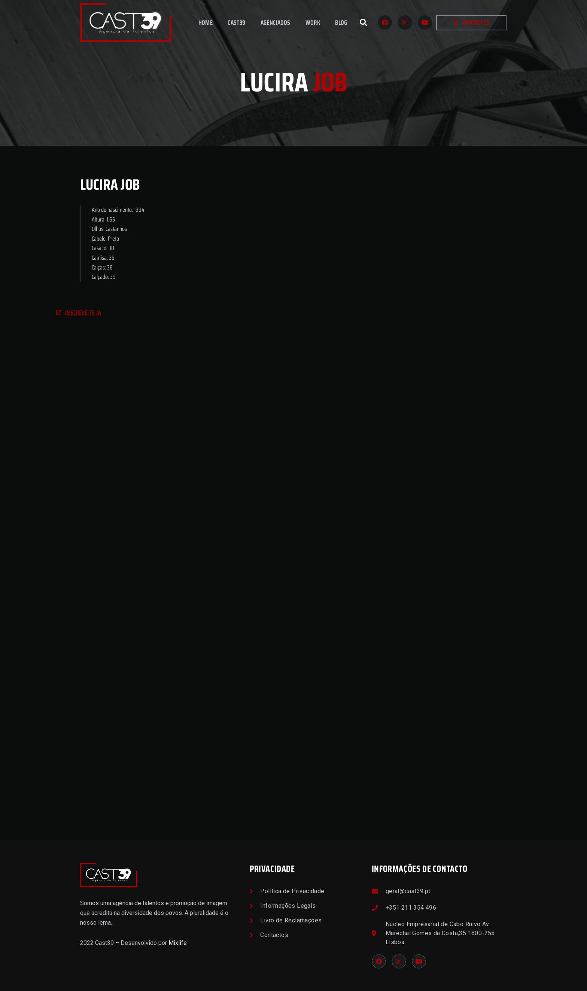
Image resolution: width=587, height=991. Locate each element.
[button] (363, 22)
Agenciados (276, 22)
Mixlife (177, 942)
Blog (341, 22)
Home (205, 22)
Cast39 (236, 22)
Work (312, 22)
